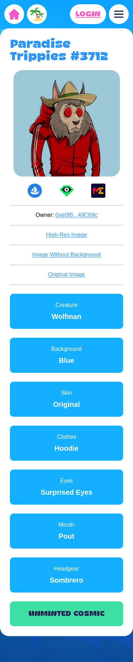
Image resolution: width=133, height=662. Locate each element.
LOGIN (88, 14)
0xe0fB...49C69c (76, 215)
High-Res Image (66, 235)
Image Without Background (66, 255)
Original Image (66, 274)
